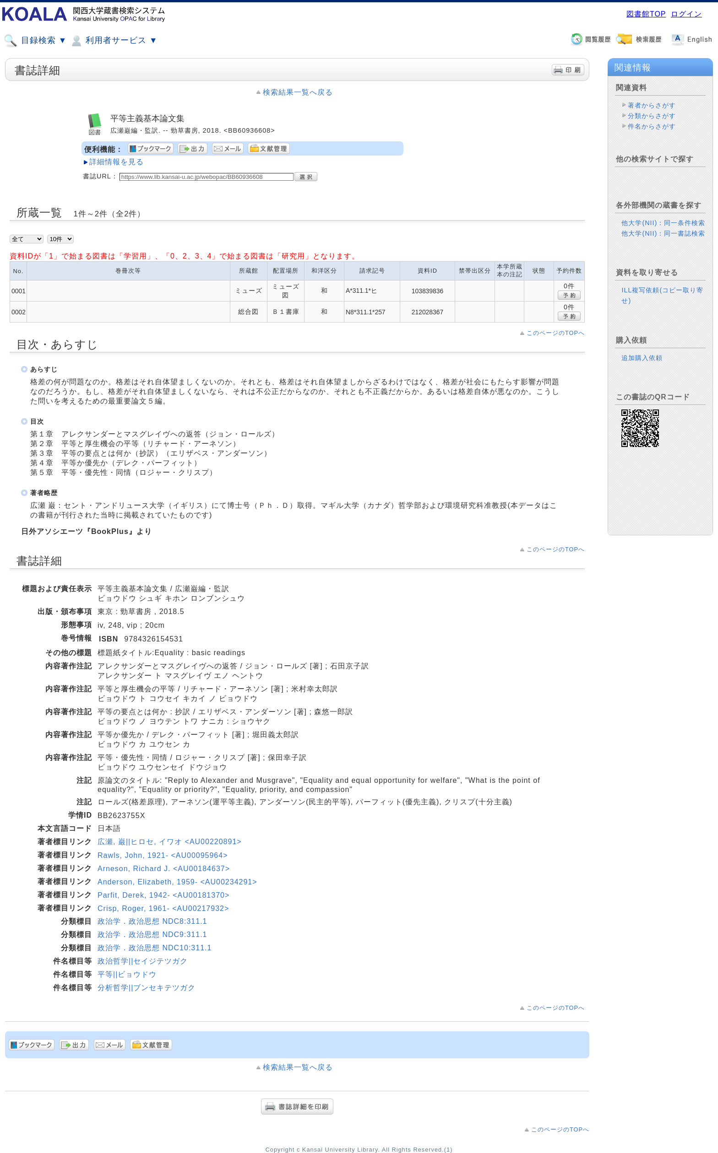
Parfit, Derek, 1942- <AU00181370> (163, 895)
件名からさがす (652, 126)
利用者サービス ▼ (113, 41)
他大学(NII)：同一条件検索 (663, 222)
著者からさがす (652, 105)
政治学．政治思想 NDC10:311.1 (155, 948)
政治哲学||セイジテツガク (143, 961)
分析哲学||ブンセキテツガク (147, 987)
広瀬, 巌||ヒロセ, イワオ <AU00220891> (170, 842)
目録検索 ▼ (35, 41)
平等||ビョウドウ (127, 974)
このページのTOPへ (556, 332)
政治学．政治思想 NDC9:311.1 (152, 934)
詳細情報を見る (116, 162)
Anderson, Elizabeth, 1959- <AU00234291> (177, 882)
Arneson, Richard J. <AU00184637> (164, 869)
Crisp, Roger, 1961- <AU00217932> (163, 908)
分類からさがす (652, 115)
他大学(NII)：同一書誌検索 (663, 233)
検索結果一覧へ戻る (298, 92)
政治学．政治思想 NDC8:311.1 (152, 921)
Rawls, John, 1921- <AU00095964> (163, 855)
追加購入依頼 (642, 357)
